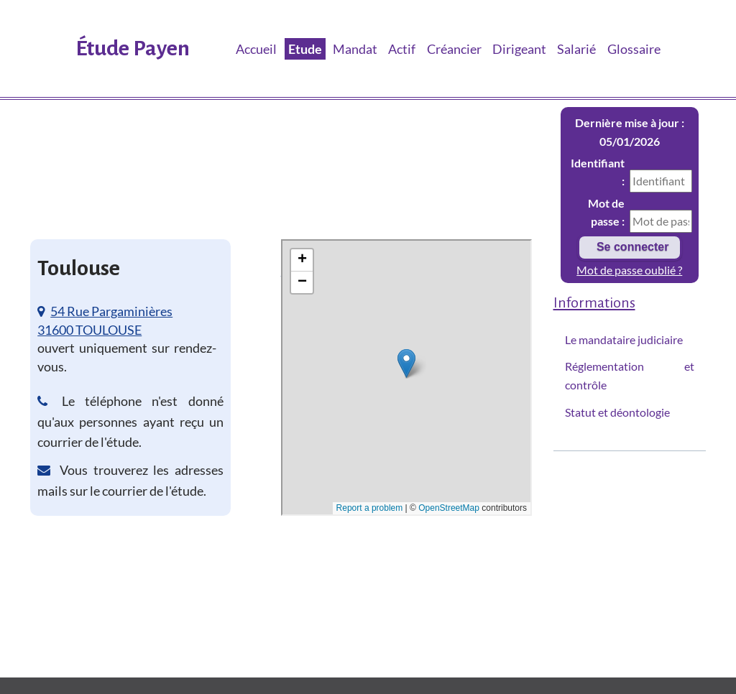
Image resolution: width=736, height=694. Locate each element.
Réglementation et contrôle (630, 375)
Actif (401, 49)
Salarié (576, 49)
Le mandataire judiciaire (624, 339)
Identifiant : (598, 172)
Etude (305, 49)
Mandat (355, 49)
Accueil (256, 49)
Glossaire (634, 49)
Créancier (454, 49)
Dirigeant (519, 49)
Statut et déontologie (617, 412)
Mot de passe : (606, 212)
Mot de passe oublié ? (629, 270)
